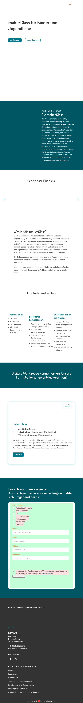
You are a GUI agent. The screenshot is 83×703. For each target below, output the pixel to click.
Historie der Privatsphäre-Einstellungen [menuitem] (23, 692)
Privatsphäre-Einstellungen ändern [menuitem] (21, 685)
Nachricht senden (19, 576)
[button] (70, 5)
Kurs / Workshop (19, 505)
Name (15, 529)
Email (15, 537)
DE (9, 627)
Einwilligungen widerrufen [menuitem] (18, 689)
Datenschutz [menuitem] (13, 678)
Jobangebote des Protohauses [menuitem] (20, 681)
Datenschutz (47, 574)
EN (13, 627)
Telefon (15, 546)
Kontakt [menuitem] (11, 670)
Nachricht (17, 555)
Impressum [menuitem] (12, 674)
